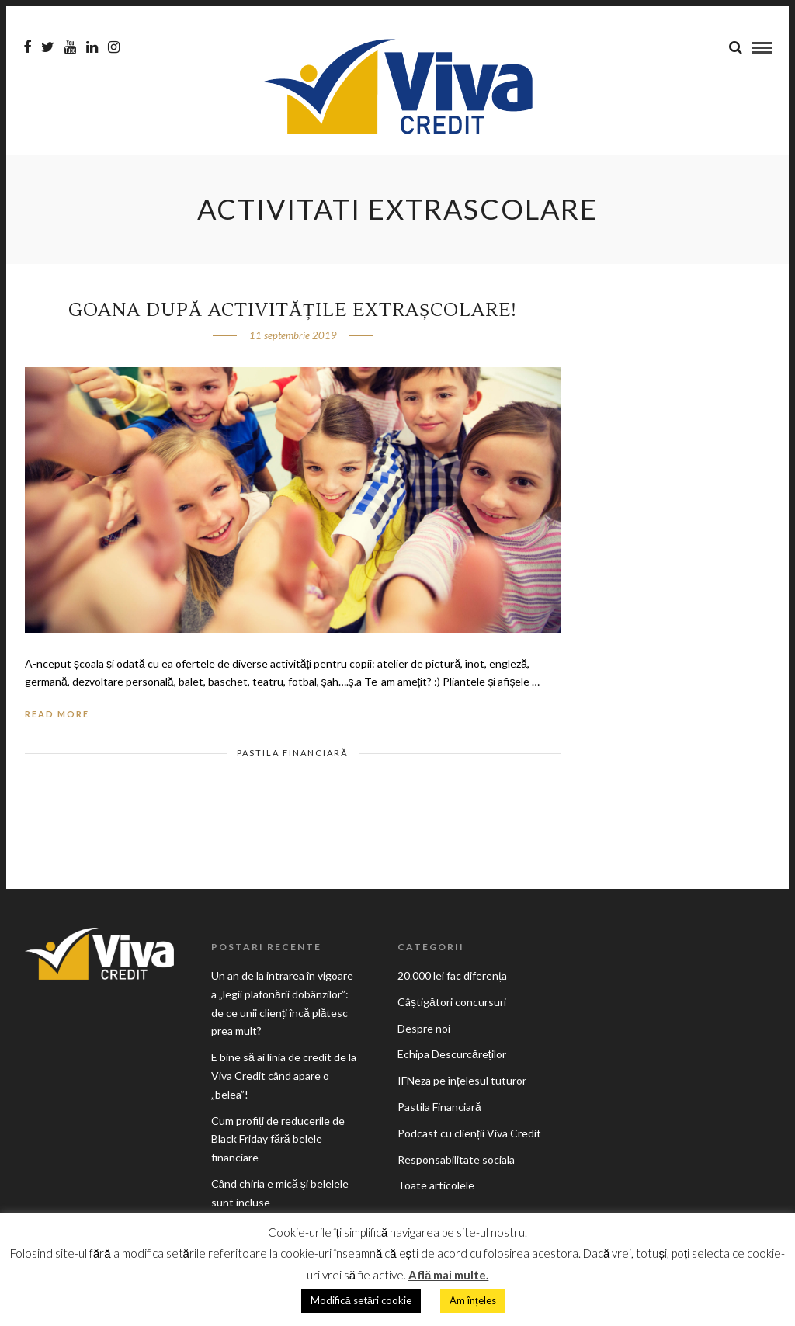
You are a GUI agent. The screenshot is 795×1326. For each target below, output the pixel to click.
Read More (57, 714)
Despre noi (424, 1028)
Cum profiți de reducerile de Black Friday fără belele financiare (278, 1139)
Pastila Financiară (292, 753)
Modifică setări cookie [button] (361, 1300)
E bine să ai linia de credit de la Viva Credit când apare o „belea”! (283, 1075)
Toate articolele (436, 1185)
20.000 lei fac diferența (452, 975)
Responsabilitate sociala (456, 1159)
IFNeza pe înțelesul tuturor (462, 1080)
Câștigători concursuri (452, 1001)
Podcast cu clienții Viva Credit (469, 1133)
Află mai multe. (448, 1275)
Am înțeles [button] (473, 1300)
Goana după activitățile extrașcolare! (293, 310)
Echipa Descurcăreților (452, 1053)
